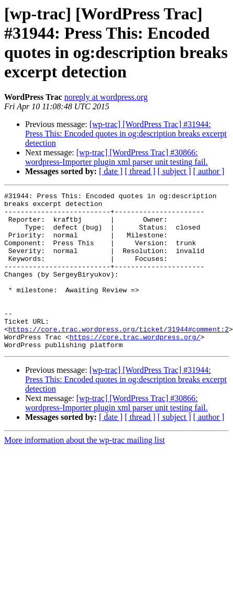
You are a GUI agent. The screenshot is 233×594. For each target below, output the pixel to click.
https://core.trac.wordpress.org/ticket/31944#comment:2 (118, 357)
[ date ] (111, 171)
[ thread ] (140, 171)
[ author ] (209, 171)
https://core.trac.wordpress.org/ (135, 366)
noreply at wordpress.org (106, 97)
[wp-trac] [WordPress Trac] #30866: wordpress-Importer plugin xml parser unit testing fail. (116, 157)
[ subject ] (174, 171)
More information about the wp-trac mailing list (84, 471)
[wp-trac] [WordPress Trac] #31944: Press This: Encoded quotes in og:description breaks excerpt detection (126, 133)
